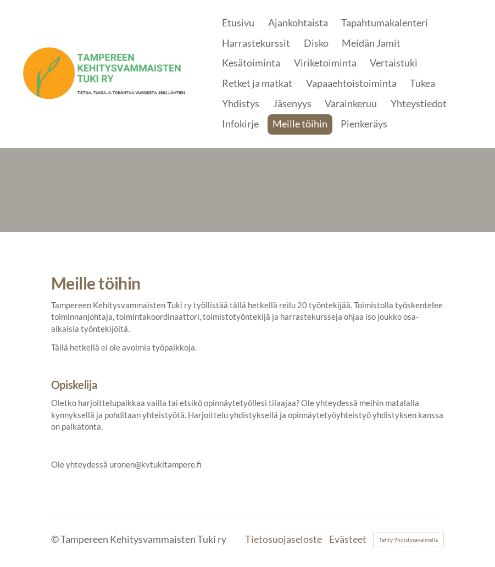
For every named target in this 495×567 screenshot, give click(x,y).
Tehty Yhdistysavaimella (408, 539)
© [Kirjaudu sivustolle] (55, 539)
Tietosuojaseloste (283, 539)
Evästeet (347, 539)
